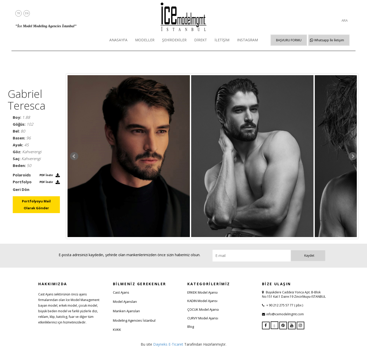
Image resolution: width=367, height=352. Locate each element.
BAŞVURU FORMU (289, 40)
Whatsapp (329, 40)
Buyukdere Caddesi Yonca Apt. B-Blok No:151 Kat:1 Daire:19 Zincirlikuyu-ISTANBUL (294, 294)
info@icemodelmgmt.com (285, 314)
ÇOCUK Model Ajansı (203, 309)
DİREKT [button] (200, 39)
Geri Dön (21, 189)
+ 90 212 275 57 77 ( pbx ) (284, 305)
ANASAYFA (118, 39)
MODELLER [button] (144, 39)
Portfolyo (22, 181)
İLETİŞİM (222, 39)
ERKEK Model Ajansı (202, 292)
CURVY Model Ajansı (202, 318)
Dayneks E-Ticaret (168, 344)
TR (18, 13)
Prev (74, 156)
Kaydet (309, 255)
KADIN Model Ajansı (202, 300)
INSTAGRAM (247, 39)
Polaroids (22, 174)
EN (27, 13)
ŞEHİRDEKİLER (174, 39)
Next (353, 156)
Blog (190, 326)
